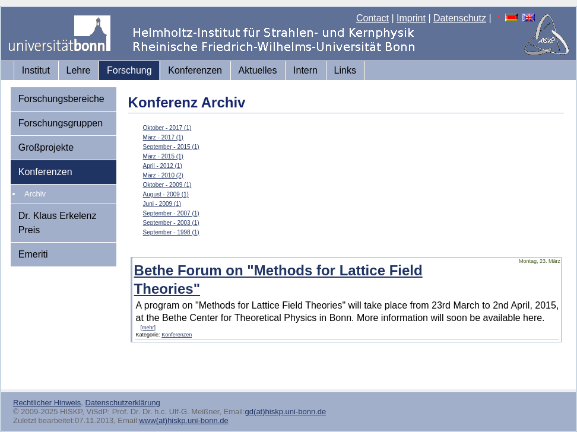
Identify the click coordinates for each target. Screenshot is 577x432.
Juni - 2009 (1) (162, 204)
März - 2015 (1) (163, 156)
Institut (36, 70)
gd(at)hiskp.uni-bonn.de (285, 411)
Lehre (78, 70)
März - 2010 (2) (163, 175)
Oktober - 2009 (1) (167, 185)
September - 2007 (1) (171, 213)
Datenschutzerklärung (122, 402)
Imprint (411, 18)
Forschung (129, 70)
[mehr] (148, 328)
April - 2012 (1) (162, 166)
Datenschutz (459, 18)
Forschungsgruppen (60, 123)
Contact (372, 18)
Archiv (35, 193)
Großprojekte (46, 147)
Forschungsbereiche (61, 99)
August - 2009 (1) (166, 194)
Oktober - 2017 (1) (167, 128)
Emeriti (33, 254)
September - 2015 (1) (171, 147)
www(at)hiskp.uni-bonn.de (183, 420)
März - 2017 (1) (163, 137)
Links (345, 70)
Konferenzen (195, 70)
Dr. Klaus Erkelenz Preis (57, 223)
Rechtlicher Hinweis (47, 402)
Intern (305, 70)
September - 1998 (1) (171, 232)
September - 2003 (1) (171, 223)
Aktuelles (258, 70)
